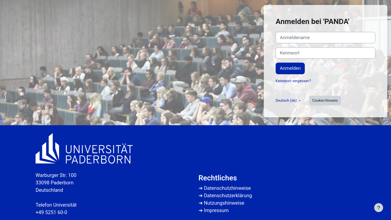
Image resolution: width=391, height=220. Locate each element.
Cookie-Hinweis (325, 100)
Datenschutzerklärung (228, 195)
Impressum (216, 210)
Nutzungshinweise (224, 203)
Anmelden (290, 68)
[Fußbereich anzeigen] (378, 207)
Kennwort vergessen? (293, 81)
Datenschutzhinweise (227, 188)
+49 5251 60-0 (51, 212)
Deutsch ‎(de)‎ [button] (287, 100)
